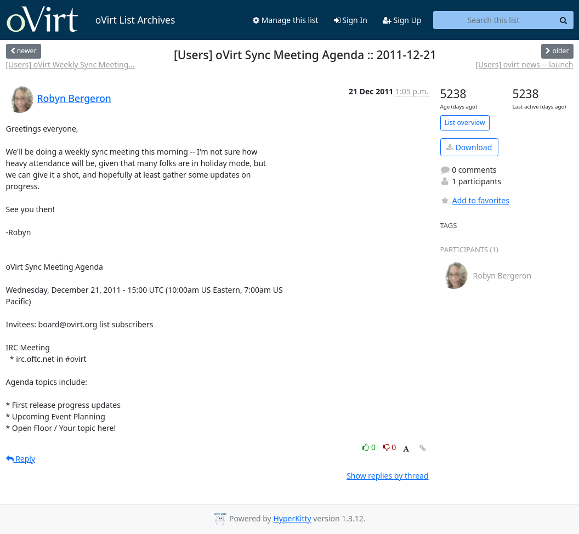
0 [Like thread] (369, 447)
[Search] (564, 20)
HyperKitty (292, 518)
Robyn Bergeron (74, 98)
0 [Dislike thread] (389, 447)
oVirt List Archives (90, 19)
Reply (21, 458)
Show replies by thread (387, 475)
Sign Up (402, 20)
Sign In (350, 20)
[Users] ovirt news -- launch (525, 64)
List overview (465, 122)
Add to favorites (474, 200)
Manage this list (286, 20)
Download (469, 147)
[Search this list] (493, 20)
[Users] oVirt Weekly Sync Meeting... (70, 64)
